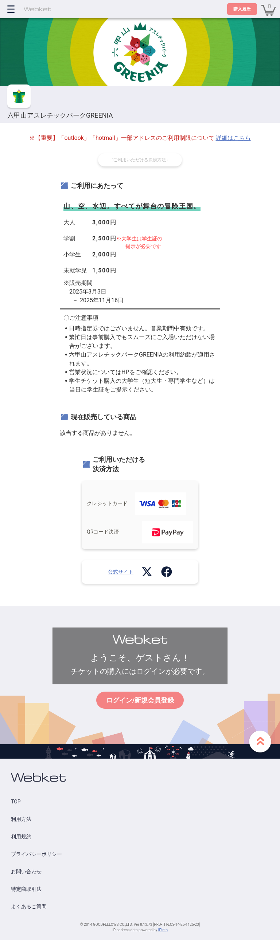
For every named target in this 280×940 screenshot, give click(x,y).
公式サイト (120, 572)
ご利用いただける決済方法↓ (140, 159)
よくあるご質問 (29, 906)
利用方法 (21, 819)
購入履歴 (242, 9)
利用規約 (21, 836)
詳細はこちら (233, 137)
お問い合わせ (26, 871)
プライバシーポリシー (36, 854)
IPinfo (163, 930)
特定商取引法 (26, 889)
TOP (16, 802)
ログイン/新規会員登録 (140, 700)
